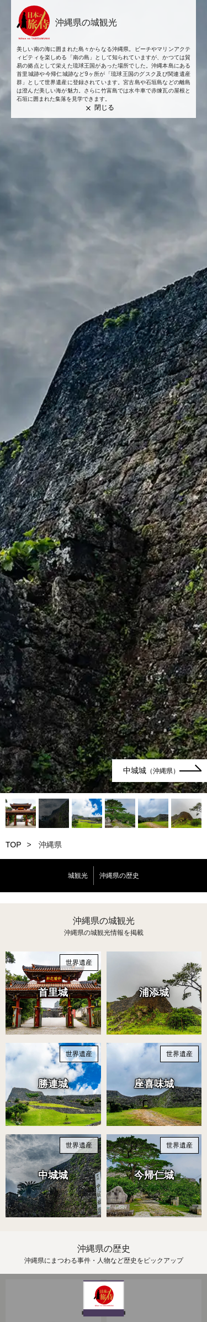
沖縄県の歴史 (119, 875)
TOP (14, 844)
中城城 (151, 770)
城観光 (78, 875)
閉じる (104, 107)
